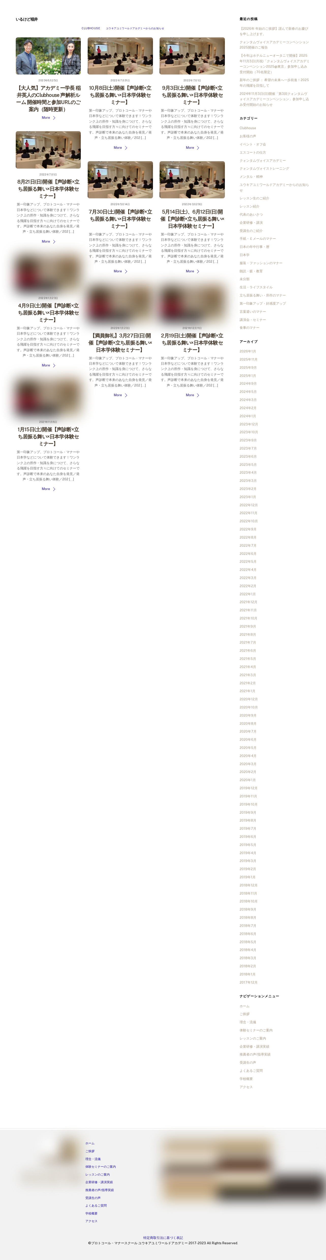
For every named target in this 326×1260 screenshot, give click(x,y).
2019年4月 (248, 853)
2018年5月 (248, 942)
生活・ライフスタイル (256, 287)
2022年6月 (248, 554)
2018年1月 (248, 974)
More (46, 118)
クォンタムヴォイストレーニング (264, 168)
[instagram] (38, 1178)
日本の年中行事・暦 (254, 247)
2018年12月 (249, 885)
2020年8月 (248, 723)
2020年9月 (248, 715)
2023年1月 (248, 497)
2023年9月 (248, 440)
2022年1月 (248, 594)
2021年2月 (248, 683)
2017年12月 (249, 982)
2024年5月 (248, 392)
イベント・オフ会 (253, 144)
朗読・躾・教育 (251, 271)
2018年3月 (248, 958)
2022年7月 (248, 545)
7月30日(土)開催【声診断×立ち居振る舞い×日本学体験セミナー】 (120, 219)
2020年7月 (248, 731)
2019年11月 (248, 796)
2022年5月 (248, 562)
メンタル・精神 (251, 177)
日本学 (245, 255)
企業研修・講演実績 (254, 1046)
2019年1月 (248, 877)
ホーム (245, 1006)
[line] (47, 1178)
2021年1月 (247, 691)
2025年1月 (248, 376)
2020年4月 (248, 756)
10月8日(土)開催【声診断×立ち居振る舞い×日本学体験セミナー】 (120, 95)
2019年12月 (249, 788)
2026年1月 (248, 351)
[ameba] (57, 1178)
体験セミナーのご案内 (256, 1030)
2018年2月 (248, 966)
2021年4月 (248, 667)
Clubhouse (91, 28)
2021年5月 (248, 659)
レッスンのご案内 (253, 1038)
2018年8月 (248, 918)
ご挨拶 (245, 1014)
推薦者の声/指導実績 (255, 1054)
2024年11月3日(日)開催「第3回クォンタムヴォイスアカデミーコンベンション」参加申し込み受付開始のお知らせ (274, 99)
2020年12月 (249, 699)
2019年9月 (248, 812)
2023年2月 (248, 489)
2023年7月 (248, 448)
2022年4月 (248, 570)
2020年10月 (249, 707)
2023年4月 (248, 473)
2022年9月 (248, 529)
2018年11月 (248, 893)
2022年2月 (248, 586)
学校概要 (246, 1079)
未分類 (245, 279)
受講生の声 (248, 1062)
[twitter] (67, 1178)
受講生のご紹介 (251, 231)
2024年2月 (248, 408)
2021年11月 (248, 610)
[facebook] (28, 1178)
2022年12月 (249, 505)
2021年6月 (248, 651)
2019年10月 (249, 804)
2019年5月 (248, 845)
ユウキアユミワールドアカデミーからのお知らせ (135, 28)
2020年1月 (248, 780)
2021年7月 (248, 642)
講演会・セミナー (253, 320)
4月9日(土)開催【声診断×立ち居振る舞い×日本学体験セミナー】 (48, 313)
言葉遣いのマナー (253, 312)
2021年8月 (248, 634)
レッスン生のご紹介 (254, 198)
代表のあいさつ (251, 214)
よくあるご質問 (251, 1071)
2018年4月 (248, 950)
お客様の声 (248, 136)
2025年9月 (248, 367)
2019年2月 (248, 869)
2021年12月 (248, 602)
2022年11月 (248, 513)
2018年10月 (249, 901)
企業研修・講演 (251, 223)
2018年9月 (248, 909)
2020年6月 (248, 740)
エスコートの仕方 (253, 152)
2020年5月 (248, 748)
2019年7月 (248, 829)
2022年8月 (248, 537)
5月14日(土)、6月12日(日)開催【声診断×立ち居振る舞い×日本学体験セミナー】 (192, 219)
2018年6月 (248, 934)
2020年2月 (248, 772)
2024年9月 (248, 384)
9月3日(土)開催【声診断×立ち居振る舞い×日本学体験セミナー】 (192, 95)
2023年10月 (249, 432)
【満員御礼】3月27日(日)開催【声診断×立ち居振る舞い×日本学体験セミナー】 (120, 343)
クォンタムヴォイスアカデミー (263, 160)
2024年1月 (248, 416)
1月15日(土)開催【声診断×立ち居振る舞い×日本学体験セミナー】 (48, 436)
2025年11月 (249, 359)
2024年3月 (248, 400)
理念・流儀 (248, 1022)
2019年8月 (248, 820)
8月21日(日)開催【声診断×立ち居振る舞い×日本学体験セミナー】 (48, 189)
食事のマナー (249, 328)
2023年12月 (249, 424)
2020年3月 (248, 764)
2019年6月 (248, 837)
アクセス (246, 1087)
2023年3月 (248, 481)
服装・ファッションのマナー (261, 263)
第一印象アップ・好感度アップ (263, 303)
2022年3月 (248, 578)
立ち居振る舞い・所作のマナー (263, 295)
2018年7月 (248, 926)
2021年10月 (248, 618)
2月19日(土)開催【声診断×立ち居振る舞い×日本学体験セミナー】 (192, 343)
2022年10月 (249, 521)
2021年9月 (248, 626)
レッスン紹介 (249, 206)
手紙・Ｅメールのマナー (258, 239)
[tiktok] (76, 1178)
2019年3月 (248, 861)
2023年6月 (248, 456)
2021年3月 (248, 675)
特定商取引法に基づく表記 (163, 1238)
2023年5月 (248, 465)
